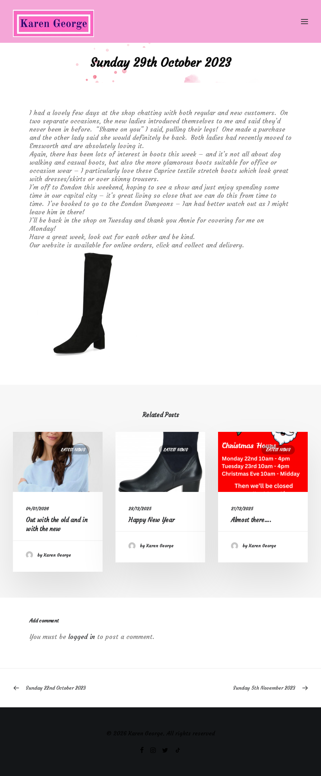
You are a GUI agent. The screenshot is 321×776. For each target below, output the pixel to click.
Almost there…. (251, 520)
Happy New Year (151, 520)
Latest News (73, 449)
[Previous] (72, 688)
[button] (304, 21)
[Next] (249, 688)
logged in (81, 637)
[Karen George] (160, 21)
